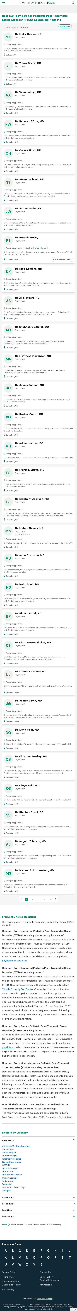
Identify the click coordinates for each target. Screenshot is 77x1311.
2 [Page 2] (32, 899)
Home (4, 1225)
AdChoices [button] (46, 1285)
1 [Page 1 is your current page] (26, 899)
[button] (73, 2)
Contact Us (45, 1272)
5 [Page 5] (50, 899)
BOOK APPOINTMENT (62, 259)
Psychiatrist (65, 1117)
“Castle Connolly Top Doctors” (19, 989)
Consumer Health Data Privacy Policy (11, 1283)
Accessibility (8, 1289)
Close (71, 1310)
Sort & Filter (65, 26)
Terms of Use (8, 1276)
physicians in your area (14, 960)
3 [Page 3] (38, 899)
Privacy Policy (8, 1272)
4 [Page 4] (44, 899)
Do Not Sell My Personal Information (49, 1278)
